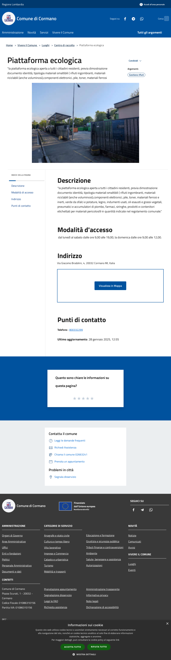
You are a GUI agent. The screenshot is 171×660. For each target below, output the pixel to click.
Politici (6, 559)
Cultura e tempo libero (56, 541)
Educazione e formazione (100, 535)
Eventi (132, 570)
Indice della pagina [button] (21, 175)
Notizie (132, 535)
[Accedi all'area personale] (152, 4)
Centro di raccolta (64, 45)
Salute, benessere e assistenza (103, 559)
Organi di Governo (12, 535)
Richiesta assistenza (55, 607)
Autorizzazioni (94, 565)
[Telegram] (127, 18)
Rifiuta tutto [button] (99, 646)
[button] (85, 654)
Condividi (135, 61)
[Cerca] (165, 19)
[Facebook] (118, 18)
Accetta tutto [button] (72, 646)
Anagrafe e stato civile (56, 535)
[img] (37, 174)
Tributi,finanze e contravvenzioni (104, 547)
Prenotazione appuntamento (60, 589)
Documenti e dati (11, 571)
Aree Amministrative (14, 541)
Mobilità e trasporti (55, 571)
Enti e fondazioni (11, 553)
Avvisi (131, 547)
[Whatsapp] (135, 18)
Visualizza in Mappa (110, 286)
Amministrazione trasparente (103, 589)
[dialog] (85, 640)
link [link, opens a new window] (117, 639)
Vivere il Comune (28, 45)
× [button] (167, 623)
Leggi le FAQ (51, 601)
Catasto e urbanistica (56, 559)
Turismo (48, 565)
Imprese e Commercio (56, 553)
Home (9, 45)
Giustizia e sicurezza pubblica (102, 541)
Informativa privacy (97, 595)
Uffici (5, 547)
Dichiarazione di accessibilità (102, 607)
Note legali (92, 601)
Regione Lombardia (13, 4)
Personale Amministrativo (17, 565)
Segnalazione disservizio (58, 595)
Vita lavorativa (52, 547)
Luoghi (45, 45)
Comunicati (134, 541)
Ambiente (91, 553)
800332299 (76, 330)
